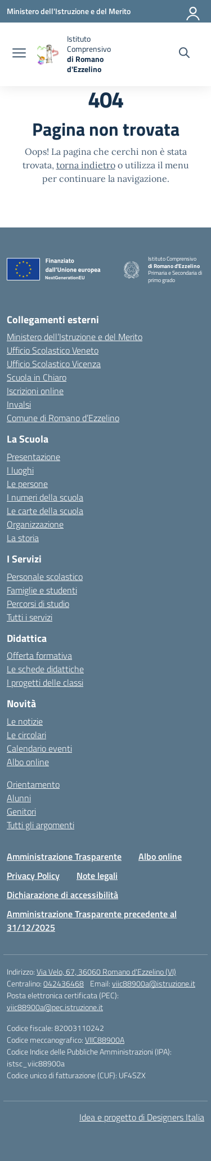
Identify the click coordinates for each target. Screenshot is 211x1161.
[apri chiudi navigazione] (19, 54)
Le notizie (25, 721)
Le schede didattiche (45, 669)
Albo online (28, 762)
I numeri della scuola (45, 497)
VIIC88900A (104, 1040)
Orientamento (33, 784)
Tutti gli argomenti (40, 825)
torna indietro (85, 165)
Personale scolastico (45, 576)
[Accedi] (193, 11)
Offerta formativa (39, 655)
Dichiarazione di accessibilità (62, 894)
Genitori (21, 811)
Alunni (19, 798)
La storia (23, 537)
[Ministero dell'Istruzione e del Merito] (69, 11)
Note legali (97, 875)
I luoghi (20, 470)
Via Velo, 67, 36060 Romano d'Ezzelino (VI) (106, 971)
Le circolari (26, 735)
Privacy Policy (33, 875)
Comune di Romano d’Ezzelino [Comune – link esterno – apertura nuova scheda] (63, 418)
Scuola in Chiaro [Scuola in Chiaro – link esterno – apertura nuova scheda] (36, 377)
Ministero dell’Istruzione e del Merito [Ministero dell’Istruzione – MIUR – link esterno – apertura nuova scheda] (74, 336)
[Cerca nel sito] (184, 54)
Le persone (27, 483)
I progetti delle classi (45, 682)
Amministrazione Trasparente (64, 856)
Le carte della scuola (45, 510)
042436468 (63, 983)
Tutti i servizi (29, 617)
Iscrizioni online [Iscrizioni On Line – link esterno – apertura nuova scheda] (35, 391)
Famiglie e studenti (42, 590)
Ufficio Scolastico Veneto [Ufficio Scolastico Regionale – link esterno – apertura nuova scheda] (52, 350)
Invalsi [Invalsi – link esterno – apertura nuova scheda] (19, 404)
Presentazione (33, 456)
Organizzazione (35, 524)
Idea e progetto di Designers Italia (141, 1117)
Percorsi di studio (38, 603)
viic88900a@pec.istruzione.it (55, 1007)
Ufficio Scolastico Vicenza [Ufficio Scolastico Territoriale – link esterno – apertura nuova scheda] (54, 363)
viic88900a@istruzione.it (153, 983)
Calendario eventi (39, 748)
